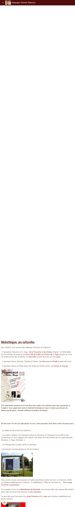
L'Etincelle (32, 357)
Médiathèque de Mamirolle (30, 489)
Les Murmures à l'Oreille (48, 361)
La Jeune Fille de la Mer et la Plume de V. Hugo (41, 354)
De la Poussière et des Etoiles (40, 352)
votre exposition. (35, 492)
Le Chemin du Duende (59, 366)
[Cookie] (4, 502)
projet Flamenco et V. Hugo (37, 496)
